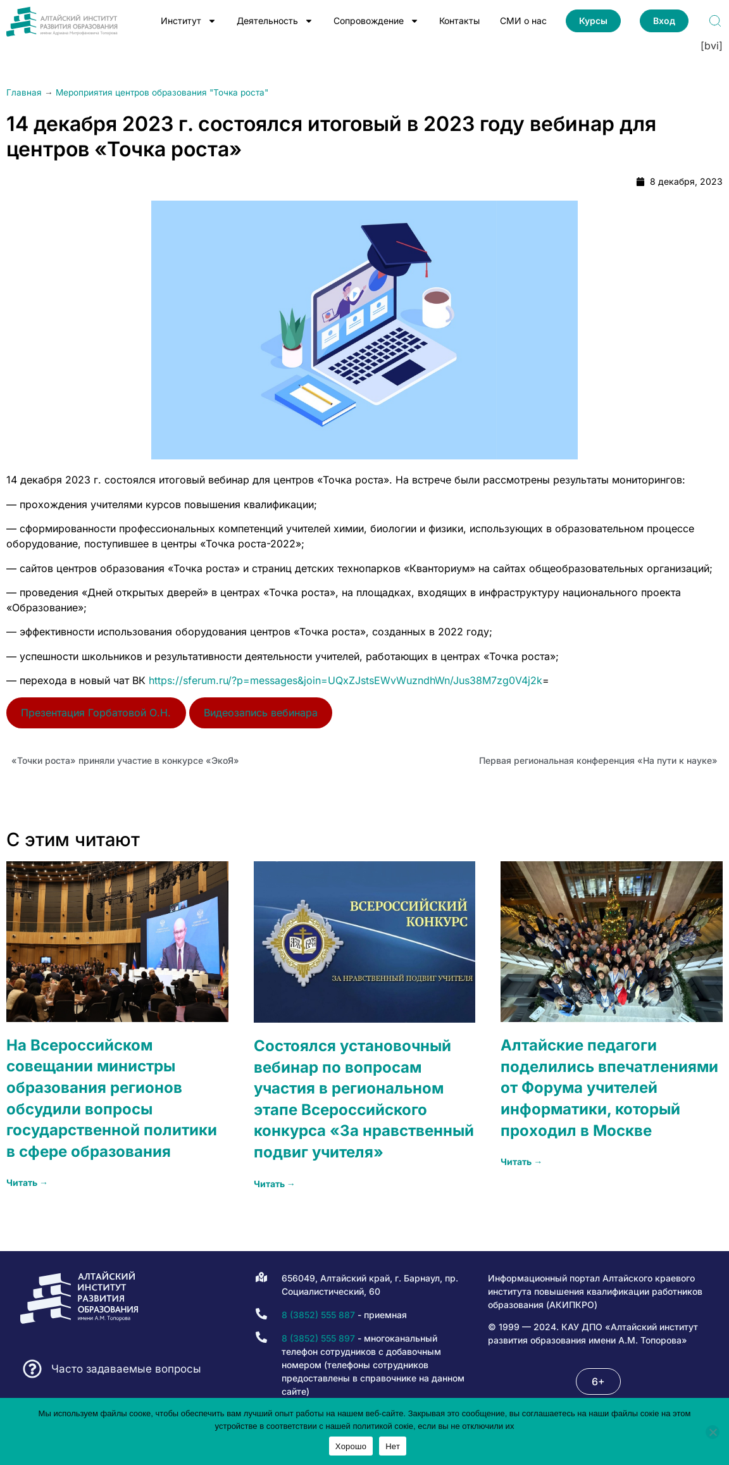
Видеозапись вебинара (261, 712)
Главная (24, 92)
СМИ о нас (523, 20)
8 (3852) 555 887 (318, 1314)
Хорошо (350, 1446)
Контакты (459, 20)
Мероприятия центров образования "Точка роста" (162, 92)
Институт (188, 21)
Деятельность (275, 21)
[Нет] (713, 1432)
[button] (598, 1381)
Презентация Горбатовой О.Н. (96, 712)
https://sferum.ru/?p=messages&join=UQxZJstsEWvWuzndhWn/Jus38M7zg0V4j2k (345, 680)
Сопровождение (376, 21)
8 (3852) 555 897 (318, 1338)
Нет (392, 1446)
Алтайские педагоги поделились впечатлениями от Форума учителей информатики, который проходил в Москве (609, 1087)
